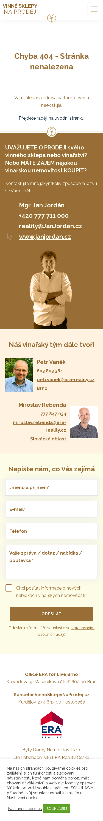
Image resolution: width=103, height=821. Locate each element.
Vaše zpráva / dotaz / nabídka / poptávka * (45, 557)
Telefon (18, 531)
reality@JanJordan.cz (50, 225)
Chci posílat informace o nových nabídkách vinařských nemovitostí (45, 591)
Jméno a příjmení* (29, 487)
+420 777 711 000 (44, 215)
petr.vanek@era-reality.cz (65, 379)
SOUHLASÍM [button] (56, 809)
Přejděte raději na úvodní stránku (51, 118)
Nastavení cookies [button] (25, 808)
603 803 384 (50, 370)
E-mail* (17, 509)
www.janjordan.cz (45, 236)
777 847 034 (53, 413)
